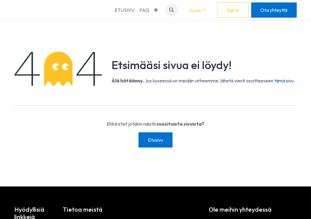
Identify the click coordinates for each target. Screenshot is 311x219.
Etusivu (155, 140)
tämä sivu (284, 81)
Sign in (232, 10)
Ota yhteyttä (273, 10)
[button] (171, 10)
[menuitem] (124, 10)
